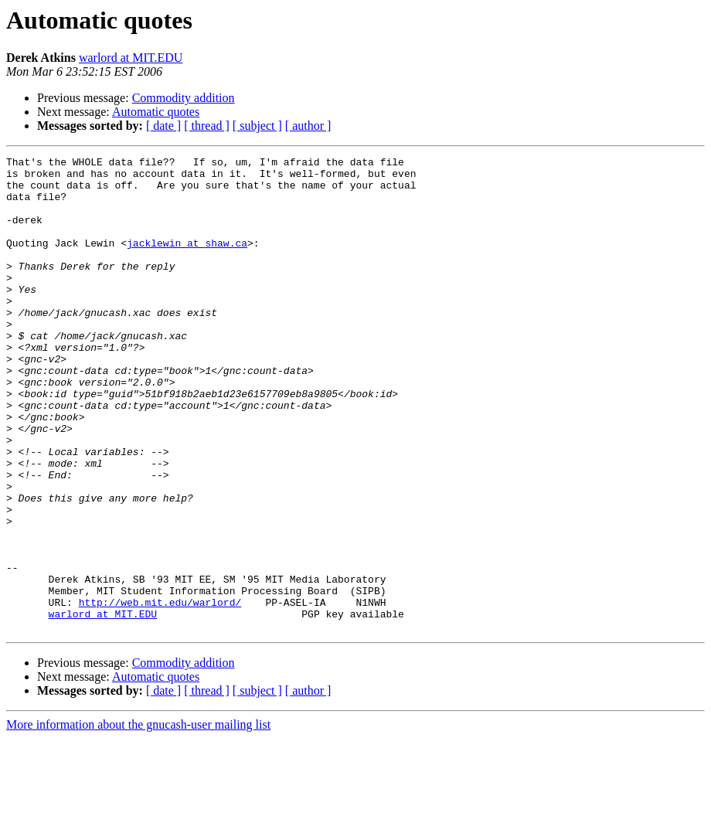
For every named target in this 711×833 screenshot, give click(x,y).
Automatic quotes (155, 111)
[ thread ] (207, 125)
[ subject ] (257, 125)
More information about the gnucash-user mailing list (138, 819)
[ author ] (308, 125)
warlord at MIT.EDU (130, 57)
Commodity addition (183, 97)
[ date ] (163, 125)
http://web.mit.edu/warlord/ (160, 692)
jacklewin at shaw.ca (187, 261)
